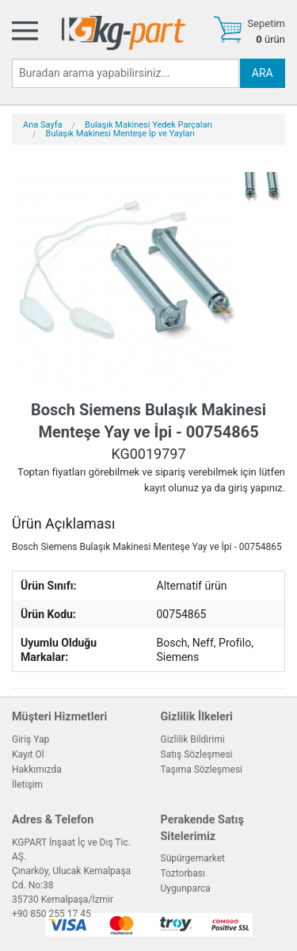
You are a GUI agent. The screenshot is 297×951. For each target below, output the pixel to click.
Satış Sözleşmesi (197, 754)
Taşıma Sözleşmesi (202, 769)
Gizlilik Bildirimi (193, 739)
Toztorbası (183, 873)
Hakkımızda (37, 769)
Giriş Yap (30, 739)
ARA (262, 73)
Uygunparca (186, 888)
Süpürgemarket (193, 858)
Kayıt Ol (28, 754)
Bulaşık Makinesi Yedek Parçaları (148, 125)
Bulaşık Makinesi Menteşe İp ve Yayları (120, 133)
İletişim (27, 784)
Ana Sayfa (42, 125)
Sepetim (266, 23)
